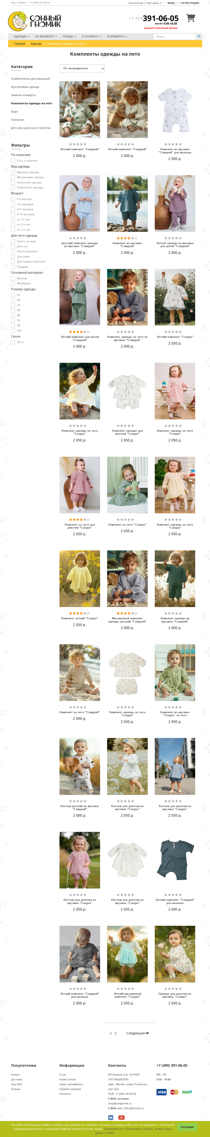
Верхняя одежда (28, 172)
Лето (20, 342)
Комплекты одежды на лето (31, 103)
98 (18, 326)
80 (18, 310)
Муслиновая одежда (25, 87)
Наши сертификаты (71, 1084)
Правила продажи (70, 1089)
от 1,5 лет (23, 220)
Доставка (16, 1080)
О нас (62, 1075)
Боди (14, 111)
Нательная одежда (29, 183)
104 (19, 331)
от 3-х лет (24, 230)
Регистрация (190, 3)
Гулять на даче (26, 241)
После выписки (27, 251)
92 (18, 321)
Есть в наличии (27, 161)
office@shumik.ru (134, 1108)
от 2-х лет (24, 225)
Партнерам (154, 3)
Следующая (138, 1033)
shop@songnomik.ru (120, 1104)
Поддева (22, 267)
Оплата (15, 1075)
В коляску (91, 37)
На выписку (46, 37)
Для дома (23, 257)
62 (18, 295)
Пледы (69, 37)
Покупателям (137, 3)
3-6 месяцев (25, 204)
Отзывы (15, 1089)
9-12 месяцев (25, 214)
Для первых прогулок (31, 262)
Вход (171, 3)
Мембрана (24, 283)
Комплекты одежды (30, 188)
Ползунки (17, 120)
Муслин (22, 278)
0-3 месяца (24, 199)
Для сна (22, 246)
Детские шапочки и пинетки (31, 128)
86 (18, 316)
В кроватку (117, 37)
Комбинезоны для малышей (30, 78)
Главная (19, 43)
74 (18, 305)
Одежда (21, 37)
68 (18, 300)
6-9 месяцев (25, 209)
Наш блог (16, 1084)
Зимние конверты (23, 95)
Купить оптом (67, 1080)
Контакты (65, 1094)
